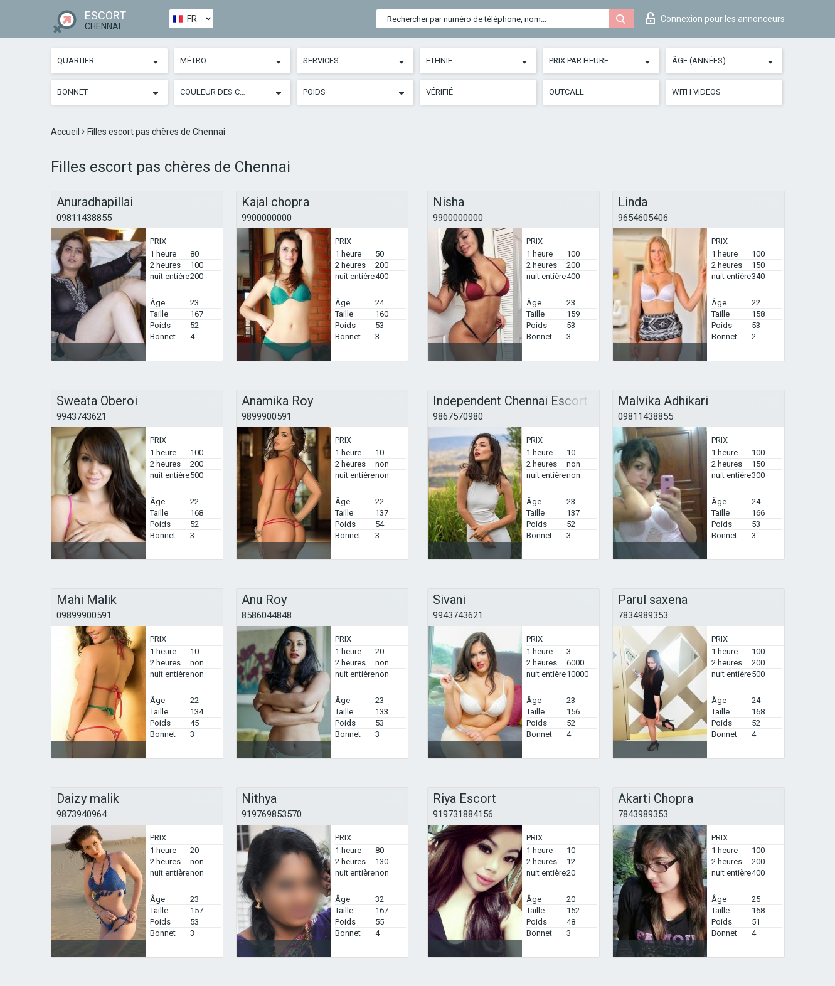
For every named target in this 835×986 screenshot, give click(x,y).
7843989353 (643, 814)
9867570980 (458, 416)
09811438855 (84, 217)
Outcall (566, 92)
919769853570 (272, 814)
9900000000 (267, 217)
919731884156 (463, 814)
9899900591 (267, 416)
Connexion (715, 18)
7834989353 (643, 615)
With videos (696, 92)
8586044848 (267, 615)
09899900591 (84, 615)
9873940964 (81, 814)
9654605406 (643, 217)
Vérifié (439, 92)
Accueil (66, 132)
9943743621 (81, 416)
